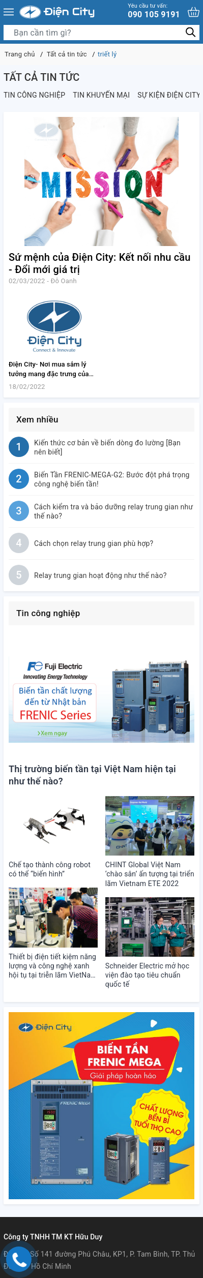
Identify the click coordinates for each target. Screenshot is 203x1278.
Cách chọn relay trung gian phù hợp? (93, 543)
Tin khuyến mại (101, 95)
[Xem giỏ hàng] (193, 12)
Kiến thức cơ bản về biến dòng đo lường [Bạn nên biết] (107, 447)
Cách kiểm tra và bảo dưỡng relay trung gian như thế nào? (113, 511)
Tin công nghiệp (34, 95)
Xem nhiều (37, 419)
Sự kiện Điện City (168, 95)
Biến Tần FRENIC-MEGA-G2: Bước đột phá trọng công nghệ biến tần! (112, 479)
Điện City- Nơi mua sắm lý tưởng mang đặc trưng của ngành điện (49, 373)
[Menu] (9, 12)
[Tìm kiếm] (190, 32)
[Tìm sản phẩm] (101, 32)
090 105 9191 (154, 11)
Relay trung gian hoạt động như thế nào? (100, 575)
